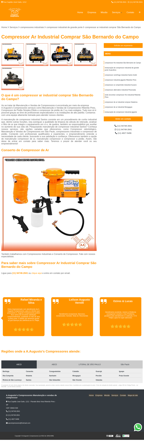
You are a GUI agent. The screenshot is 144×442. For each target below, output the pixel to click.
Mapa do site (133, 395)
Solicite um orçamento (123, 46)
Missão (104, 12)
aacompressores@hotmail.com (18, 423)
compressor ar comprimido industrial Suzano (120, 86)
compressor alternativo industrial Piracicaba (120, 91)
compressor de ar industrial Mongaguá (118, 108)
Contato (130, 12)
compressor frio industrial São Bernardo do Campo (123, 63)
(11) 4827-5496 (123, 133)
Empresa (92, 12)
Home (80, 12)
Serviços (116, 12)
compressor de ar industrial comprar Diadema (121, 103)
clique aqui (37, 273)
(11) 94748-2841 (119, 2)
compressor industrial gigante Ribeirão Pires (120, 81)
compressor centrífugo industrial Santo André (121, 75)
